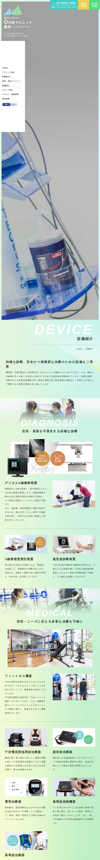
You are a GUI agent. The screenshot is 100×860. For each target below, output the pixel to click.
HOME (5, 68)
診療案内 (6, 77)
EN (13, 104)
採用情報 (6, 99)
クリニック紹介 (8, 72)
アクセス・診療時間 (10, 94)
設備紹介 (6, 85)
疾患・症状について (11, 81)
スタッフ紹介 (7, 90)
